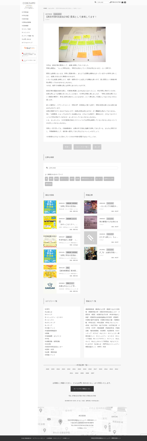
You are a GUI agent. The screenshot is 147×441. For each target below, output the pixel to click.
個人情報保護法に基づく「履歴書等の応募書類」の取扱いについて (29, 54)
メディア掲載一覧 (28, 36)
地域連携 (101, 328)
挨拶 (77, 179)
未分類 (48, 344)
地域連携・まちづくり (53, 336)
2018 (90, 369)
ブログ (47, 19)
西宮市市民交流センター (54, 347)
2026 (47, 369)
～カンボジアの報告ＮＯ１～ (110, 206)
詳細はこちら (82, 428)
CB (105, 347)
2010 (76, 373)
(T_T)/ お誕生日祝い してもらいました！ (116, 252)
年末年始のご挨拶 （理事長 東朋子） (73, 240)
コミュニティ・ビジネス (54, 317)
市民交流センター (88, 179)
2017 (95, 369)
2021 (74, 369)
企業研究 (111, 331)
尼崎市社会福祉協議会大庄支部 (101, 317)
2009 (82, 373)
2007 (92, 373)
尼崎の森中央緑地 (92, 320)
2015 (100, 369)
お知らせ (69, 237)
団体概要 (25, 25)
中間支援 (25, 12)
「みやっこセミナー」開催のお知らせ (73, 224)
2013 (111, 369)
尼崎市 (116, 317)
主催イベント (50, 328)
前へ (67, 147)
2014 (105, 369)
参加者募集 (95, 331)
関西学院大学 (93, 312)
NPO (72, 179)
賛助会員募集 (26, 22)
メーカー (76, 209)
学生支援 (25, 15)
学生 (68, 267)
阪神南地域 (90, 309)
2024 (58, 369)
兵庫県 (103, 331)
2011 (71, 373)
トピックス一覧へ (82, 147)
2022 (68, 369)
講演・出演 (50, 349)
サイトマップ (57, 438)
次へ (97, 147)
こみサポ (89, 344)
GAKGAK (62, 289)
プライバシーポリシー (39, 438)
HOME (45, 8)
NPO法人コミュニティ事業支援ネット (73, 227)
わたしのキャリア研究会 (100, 341)
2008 (87, 373)
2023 (63, 369)
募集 (47, 333)
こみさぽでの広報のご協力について (29, 61)
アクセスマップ (27, 42)
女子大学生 (103, 325)
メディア (49, 325)
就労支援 (25, 19)
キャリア (49, 314)
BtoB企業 (62, 209)
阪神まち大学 (108, 179)
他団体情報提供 (51, 331)
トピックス (51, 8)
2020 (79, 369)
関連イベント (70, 283)
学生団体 (101, 322)
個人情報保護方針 (26, 438)
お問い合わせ (26, 39)
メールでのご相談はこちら (82, 388)
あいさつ (99, 179)
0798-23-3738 (77, 396)
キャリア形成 (69, 209)
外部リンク (66, 438)
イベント (111, 338)
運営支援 (49, 184)
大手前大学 (113, 325)
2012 (116, 369)
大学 (94, 328)
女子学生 (95, 325)
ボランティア (50, 322)
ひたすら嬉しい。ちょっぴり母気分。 (113, 237)
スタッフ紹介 (26, 29)
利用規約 (49, 438)
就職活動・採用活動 (72, 203)
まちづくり (64, 179)
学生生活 (92, 322)
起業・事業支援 (51, 352)
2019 (84, 369)
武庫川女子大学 (103, 314)
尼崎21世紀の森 (106, 320)
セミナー (104, 333)
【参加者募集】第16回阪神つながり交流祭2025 (77, 271)
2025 (52, 369)
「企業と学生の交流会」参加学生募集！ (74, 206)
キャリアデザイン (100, 338)
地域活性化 (110, 328)
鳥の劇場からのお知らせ (108, 222)
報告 (56, 179)
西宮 (51, 179)
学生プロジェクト (112, 322)
